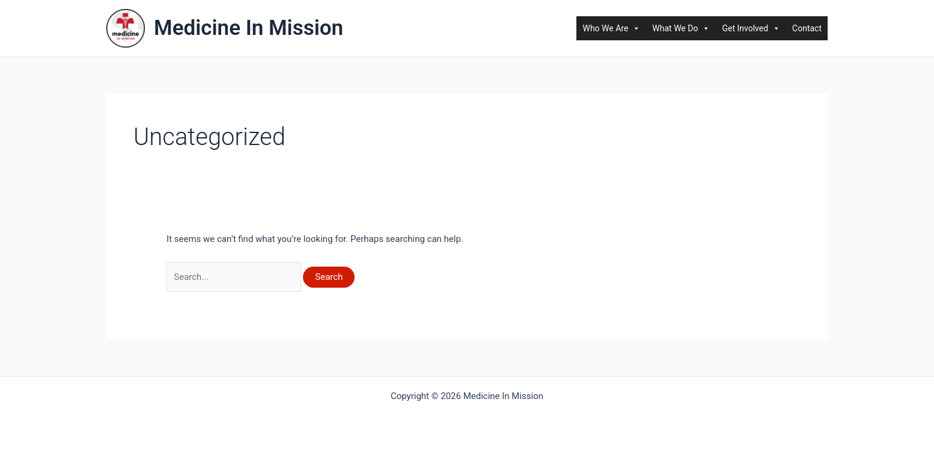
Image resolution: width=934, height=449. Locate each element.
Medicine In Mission (248, 28)
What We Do (681, 28)
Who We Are (611, 28)
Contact (807, 28)
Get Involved (751, 28)
